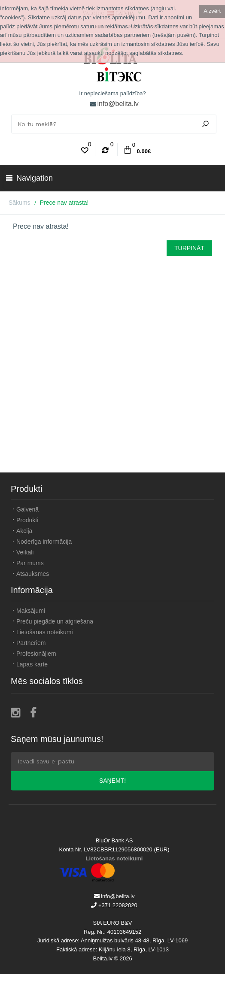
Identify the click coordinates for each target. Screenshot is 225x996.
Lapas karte (32, 664)
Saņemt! (112, 780)
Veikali (24, 552)
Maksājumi (30, 610)
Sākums (19, 202)
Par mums (30, 563)
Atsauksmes (32, 573)
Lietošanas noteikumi (44, 632)
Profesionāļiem (36, 653)
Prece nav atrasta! (64, 202)
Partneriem (31, 642)
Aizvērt (212, 11)
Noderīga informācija (44, 541)
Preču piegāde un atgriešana (54, 621)
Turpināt (189, 248)
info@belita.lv (117, 103)
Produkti (27, 520)
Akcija (24, 530)
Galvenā (27, 509)
